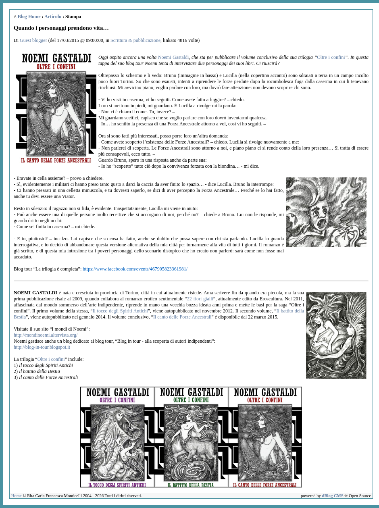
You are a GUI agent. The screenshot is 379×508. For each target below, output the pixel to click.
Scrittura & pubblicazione (135, 40)
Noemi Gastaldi (173, 57)
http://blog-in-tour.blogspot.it (42, 347)
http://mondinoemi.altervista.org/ (45, 335)
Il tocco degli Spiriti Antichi (120, 311)
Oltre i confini (331, 57)
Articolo (52, 16)
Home (16, 495)
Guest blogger (33, 40)
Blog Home (29, 16)
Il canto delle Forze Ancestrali (182, 317)
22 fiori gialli (200, 299)
